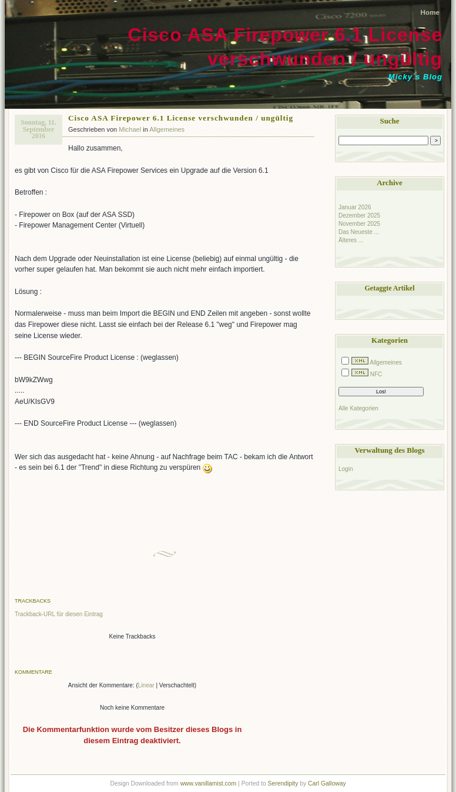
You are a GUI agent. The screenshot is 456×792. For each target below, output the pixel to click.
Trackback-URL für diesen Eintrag (59, 614)
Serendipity (283, 783)
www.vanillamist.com (208, 783)
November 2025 (359, 223)
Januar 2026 (354, 207)
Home (430, 12)
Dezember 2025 (359, 215)
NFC (376, 374)
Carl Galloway (327, 783)
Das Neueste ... (358, 232)
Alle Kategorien (358, 408)
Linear (146, 685)
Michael (130, 129)
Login (345, 469)
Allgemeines (167, 129)
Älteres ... (350, 240)
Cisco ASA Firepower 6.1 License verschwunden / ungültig (180, 117)
